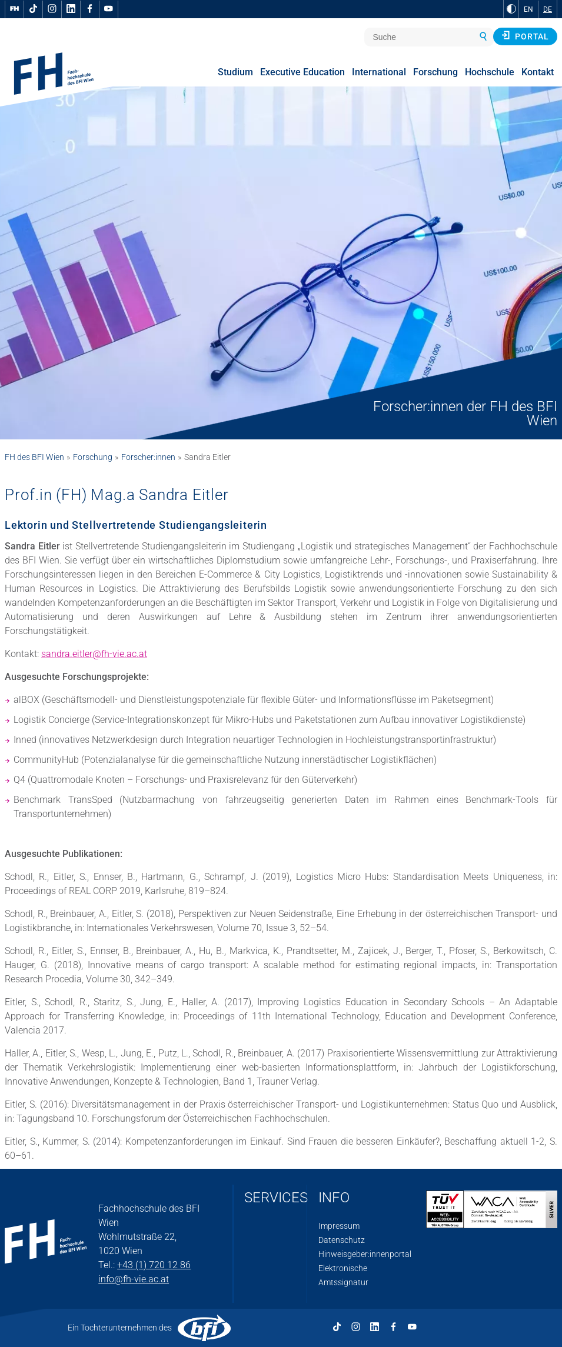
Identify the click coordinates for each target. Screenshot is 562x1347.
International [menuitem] (379, 72)
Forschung (92, 457)
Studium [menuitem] (235, 72)
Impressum (339, 1226)
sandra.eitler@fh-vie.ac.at (94, 653)
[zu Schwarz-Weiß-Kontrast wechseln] (511, 9)
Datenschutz (341, 1240)
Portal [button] (525, 36)
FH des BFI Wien (34, 457)
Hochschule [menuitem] (489, 72)
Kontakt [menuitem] (537, 72)
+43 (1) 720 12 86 (154, 1265)
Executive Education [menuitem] (302, 72)
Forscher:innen (148, 457)
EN (528, 9)
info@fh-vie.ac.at (133, 1279)
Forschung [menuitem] (435, 72)
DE (547, 9)
